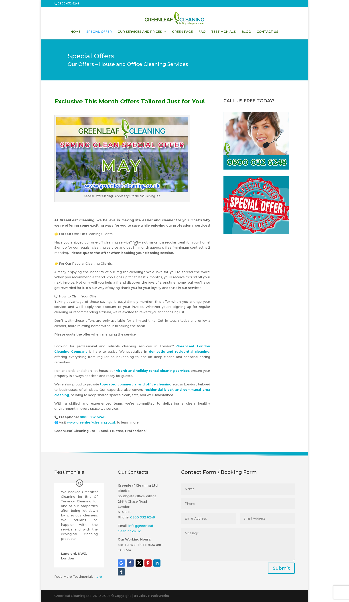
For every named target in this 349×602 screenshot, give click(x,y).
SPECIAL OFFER (99, 32)
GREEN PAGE (182, 32)
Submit (281, 568)
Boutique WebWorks (151, 596)
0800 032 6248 (68, 3)
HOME (76, 32)
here (98, 577)
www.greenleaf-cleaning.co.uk (91, 422)
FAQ (202, 32)
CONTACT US (267, 32)
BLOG (246, 32)
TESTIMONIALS (223, 32)
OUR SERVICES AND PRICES (140, 32)
